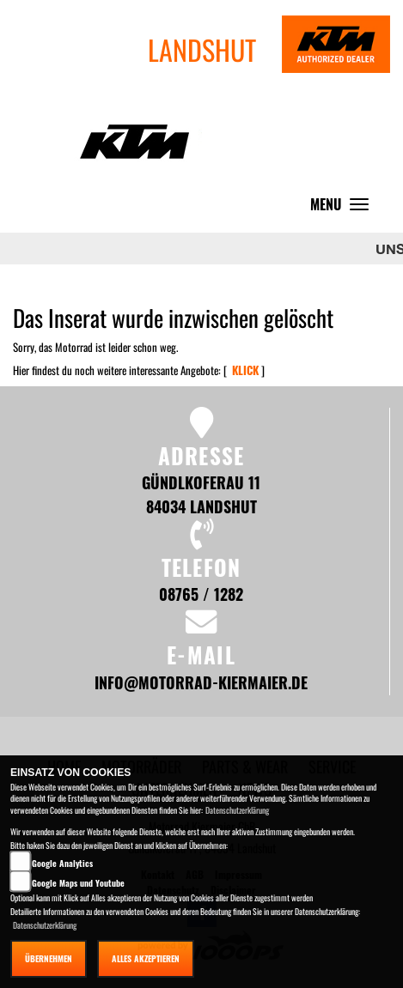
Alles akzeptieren (146, 958)
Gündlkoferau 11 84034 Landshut (201, 494)
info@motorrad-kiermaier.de (201, 682)
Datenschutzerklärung (237, 809)
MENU (343, 208)
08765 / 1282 (201, 593)
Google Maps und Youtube (78, 882)
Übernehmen (48, 958)
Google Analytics (62, 863)
